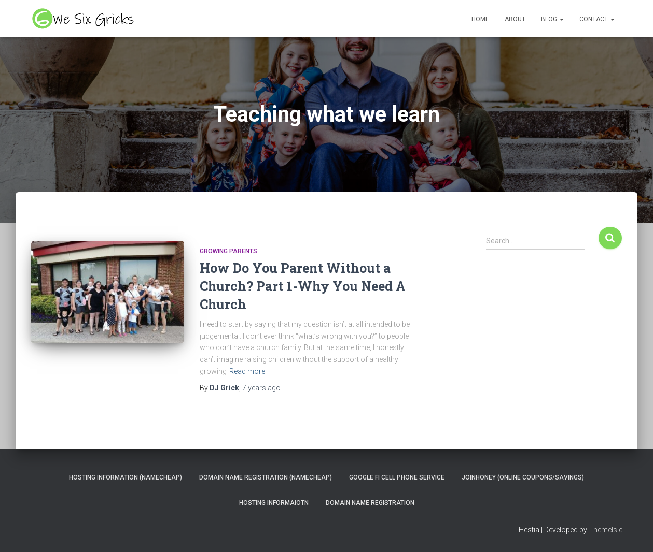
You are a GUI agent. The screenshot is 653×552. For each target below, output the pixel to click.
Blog (552, 19)
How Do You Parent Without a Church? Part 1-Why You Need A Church (303, 286)
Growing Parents (228, 251)
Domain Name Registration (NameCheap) (265, 477)
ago (261, 388)
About (515, 19)
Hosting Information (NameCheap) (125, 477)
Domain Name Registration (370, 502)
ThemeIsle (605, 530)
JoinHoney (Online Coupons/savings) (523, 477)
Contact (597, 19)
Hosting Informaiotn (274, 502)
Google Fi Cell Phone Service (396, 477)
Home (480, 19)
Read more (247, 371)
